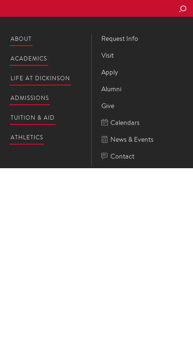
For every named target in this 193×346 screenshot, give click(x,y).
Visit (107, 55)
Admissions (30, 97)
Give (107, 105)
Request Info (119, 38)
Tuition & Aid (33, 117)
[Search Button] (182, 9)
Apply (109, 72)
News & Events (127, 139)
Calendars (120, 122)
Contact (117, 156)
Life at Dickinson (40, 78)
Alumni (111, 89)
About (21, 38)
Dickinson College (72, 9)
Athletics (27, 137)
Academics (29, 58)
